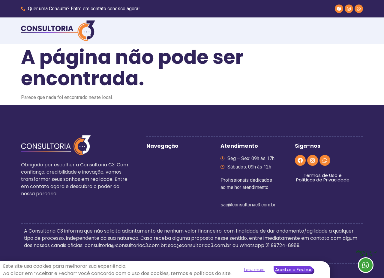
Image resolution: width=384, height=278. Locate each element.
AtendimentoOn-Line (366, 253)
